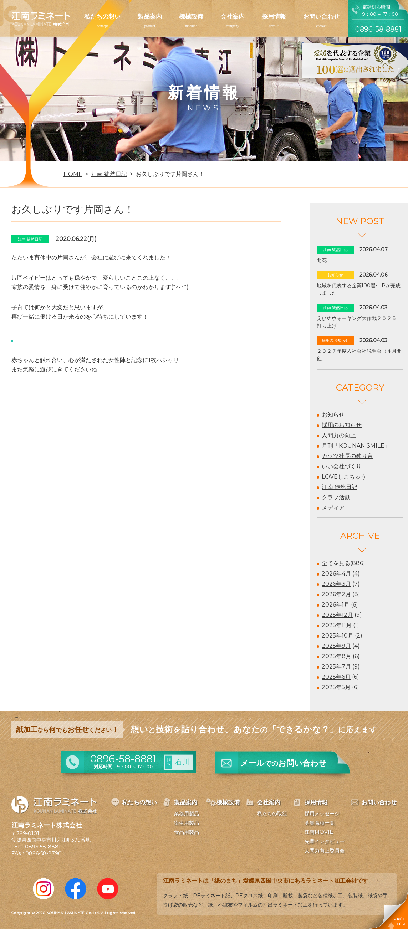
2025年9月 (336, 645)
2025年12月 (337, 614)
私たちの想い (102, 16)
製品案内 (150, 16)
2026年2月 (336, 594)
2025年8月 (336, 656)
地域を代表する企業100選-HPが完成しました (359, 289)
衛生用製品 (186, 823)
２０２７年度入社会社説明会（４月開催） (359, 355)
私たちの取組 (272, 813)
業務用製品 (186, 813)
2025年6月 (336, 676)
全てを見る (336, 563)
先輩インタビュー (325, 841)
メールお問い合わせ (283, 763)
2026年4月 (336, 573)
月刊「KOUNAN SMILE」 (356, 445)
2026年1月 (336, 604)
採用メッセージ (322, 813)
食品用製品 (186, 832)
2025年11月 (337, 625)
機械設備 (191, 16)
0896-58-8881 (43, 846)
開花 (322, 260)
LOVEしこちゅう (344, 476)
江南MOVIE (319, 832)
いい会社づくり (342, 466)
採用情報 (274, 16)
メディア (333, 507)
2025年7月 (336, 666)
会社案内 (232, 16)
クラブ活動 (336, 497)
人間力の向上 (339, 435)
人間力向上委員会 (325, 850)
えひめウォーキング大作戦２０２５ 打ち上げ (359, 322)
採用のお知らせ (342, 425)
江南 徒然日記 (339, 487)
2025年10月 (337, 635)
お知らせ (333, 414)
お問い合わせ (321, 16)
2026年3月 (336, 583)
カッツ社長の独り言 (347, 456)
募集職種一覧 (320, 823)
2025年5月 (336, 687)
